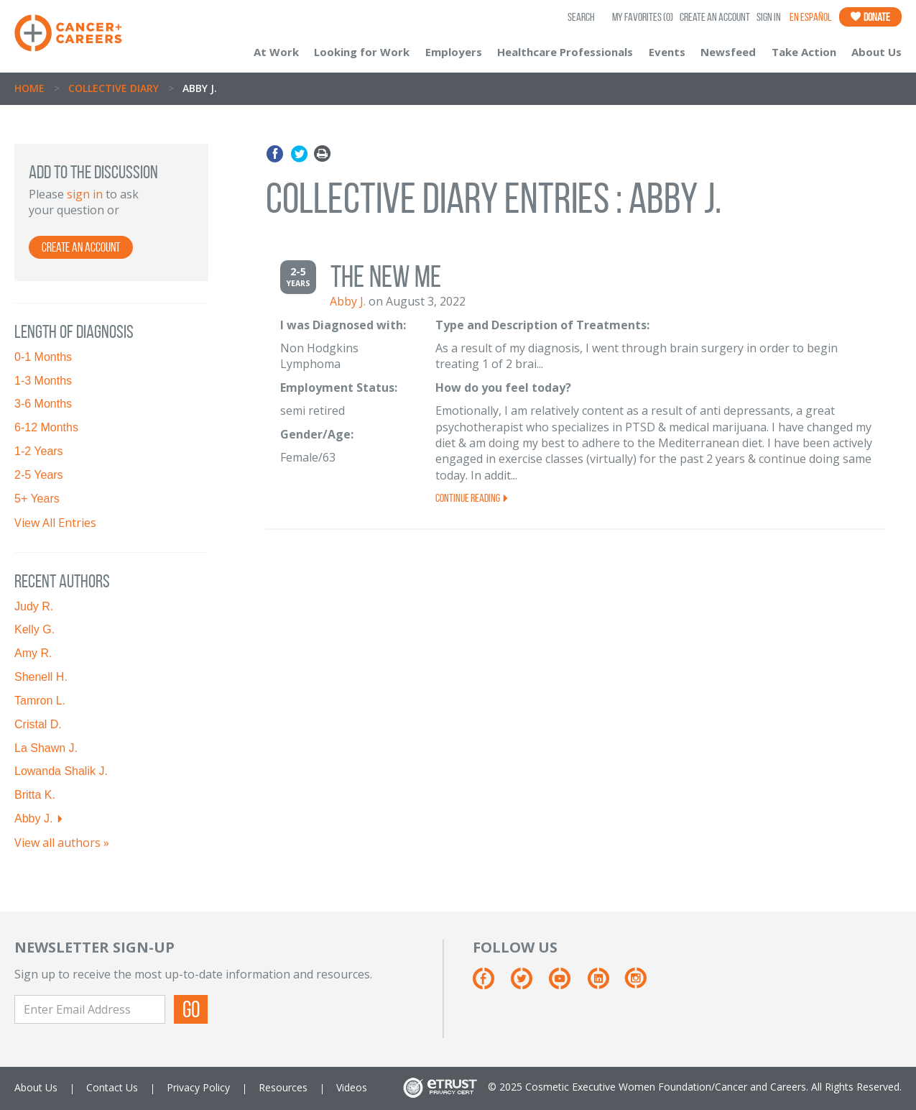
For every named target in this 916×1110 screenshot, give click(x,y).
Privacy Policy (198, 1087)
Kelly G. (34, 629)
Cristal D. (38, 724)
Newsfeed (728, 52)
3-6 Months (43, 404)
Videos (351, 1087)
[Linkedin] (605, 984)
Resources (283, 1087)
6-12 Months (46, 427)
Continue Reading (472, 498)
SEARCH (581, 17)
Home (29, 88)
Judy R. (33, 606)
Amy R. (33, 653)
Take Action (804, 52)
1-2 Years (38, 451)
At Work (276, 52)
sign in (85, 194)
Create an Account (715, 17)
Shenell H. (41, 677)
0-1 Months (43, 357)
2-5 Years (38, 475)
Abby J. (33, 818)
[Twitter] (528, 984)
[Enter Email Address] (89, 1009)
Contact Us (112, 1087)
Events (667, 52)
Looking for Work (362, 52)
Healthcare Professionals (565, 52)
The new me (385, 276)
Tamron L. (39, 700)
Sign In (769, 17)
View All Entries (55, 523)
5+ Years (37, 498)
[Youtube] (566, 984)
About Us (876, 52)
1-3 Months (43, 381)
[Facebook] (490, 984)
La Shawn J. (46, 748)
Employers (453, 52)
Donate (870, 17)
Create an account (81, 247)
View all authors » (61, 842)
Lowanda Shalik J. (61, 771)
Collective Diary (113, 88)
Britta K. (34, 795)
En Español (810, 17)
